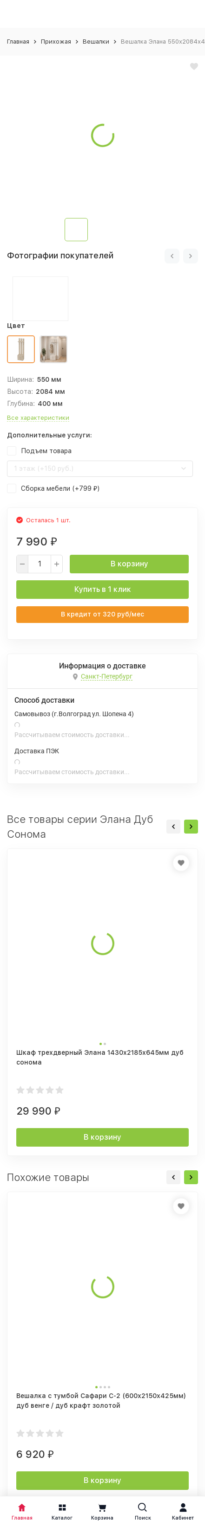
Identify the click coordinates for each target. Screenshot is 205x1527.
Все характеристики (38, 417)
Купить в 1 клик (102, 589)
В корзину (129, 563)
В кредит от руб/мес (102, 614)
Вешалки (96, 41)
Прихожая (56, 41)
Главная (18, 41)
